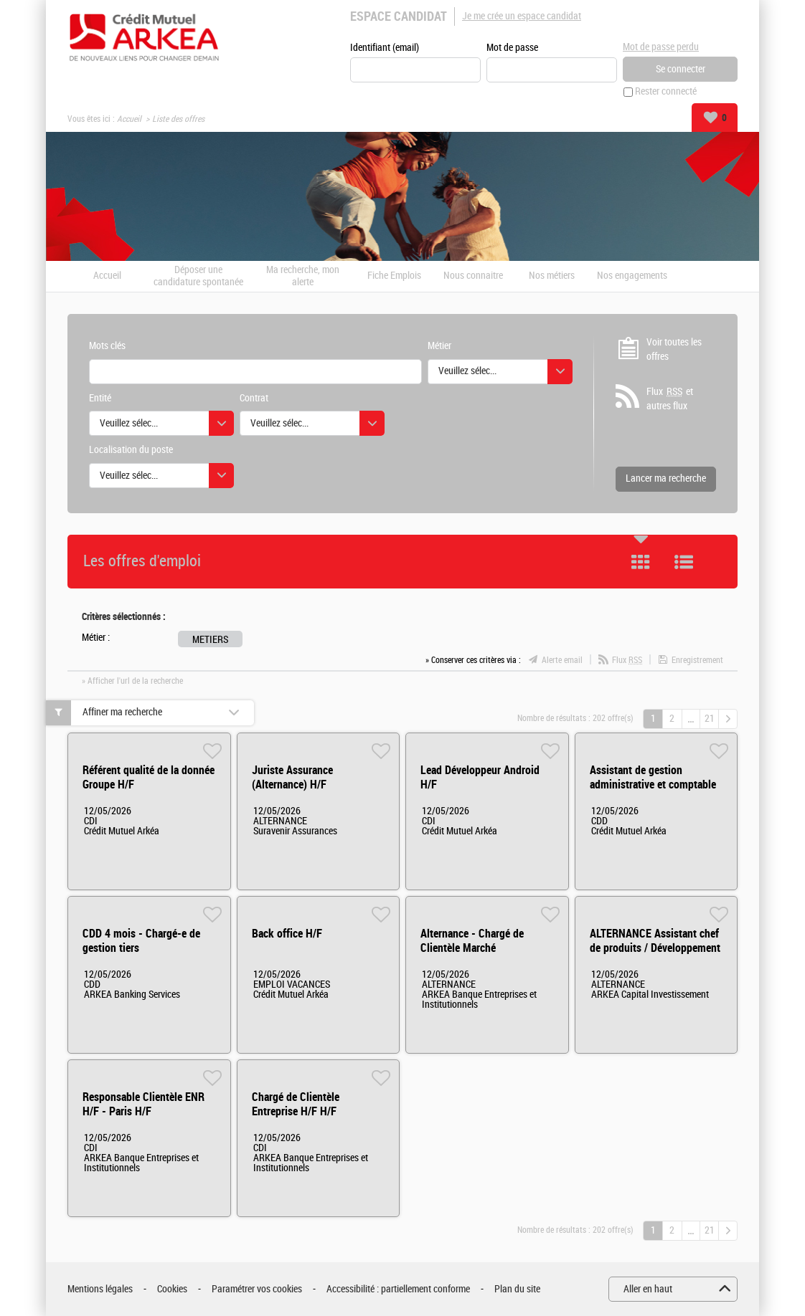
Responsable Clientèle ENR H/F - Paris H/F (143, 1104)
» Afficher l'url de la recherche (132, 681)
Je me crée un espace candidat (521, 16)
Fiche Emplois (394, 276)
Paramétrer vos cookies (257, 1289)
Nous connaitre (473, 276)
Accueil (129, 119)
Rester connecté (666, 92)
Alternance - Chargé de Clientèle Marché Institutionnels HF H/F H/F (480, 948)
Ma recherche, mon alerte (302, 276)
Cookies (172, 1289)
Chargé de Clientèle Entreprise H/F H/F (295, 1104)
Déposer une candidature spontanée (198, 276)
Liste (684, 561)
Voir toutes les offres (674, 349)
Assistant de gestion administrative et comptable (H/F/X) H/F (653, 784)
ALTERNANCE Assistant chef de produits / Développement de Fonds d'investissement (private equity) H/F (655, 955)
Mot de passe (512, 48)
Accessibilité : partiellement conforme (398, 1289)
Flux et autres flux (669, 399)
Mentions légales (100, 1289)
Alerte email (562, 661)
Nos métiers (552, 276)
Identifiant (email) (384, 48)
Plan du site (517, 1289)
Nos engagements (632, 276)
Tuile (640, 561)
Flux (627, 661)
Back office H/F (287, 933)
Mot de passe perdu (661, 47)
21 (710, 718)
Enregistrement (697, 661)
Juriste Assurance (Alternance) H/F (292, 777)
